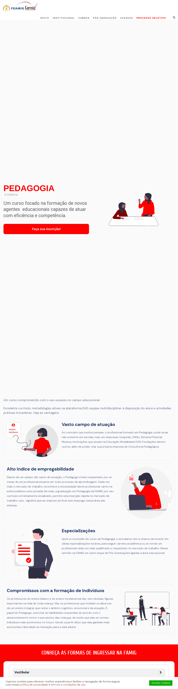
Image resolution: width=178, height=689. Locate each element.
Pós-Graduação (105, 18)
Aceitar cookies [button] (161, 682)
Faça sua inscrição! (46, 229)
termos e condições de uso (68, 684)
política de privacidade (33, 684)
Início (44, 18)
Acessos (126, 18)
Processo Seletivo (151, 18)
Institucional (64, 18)
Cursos (84, 18)
